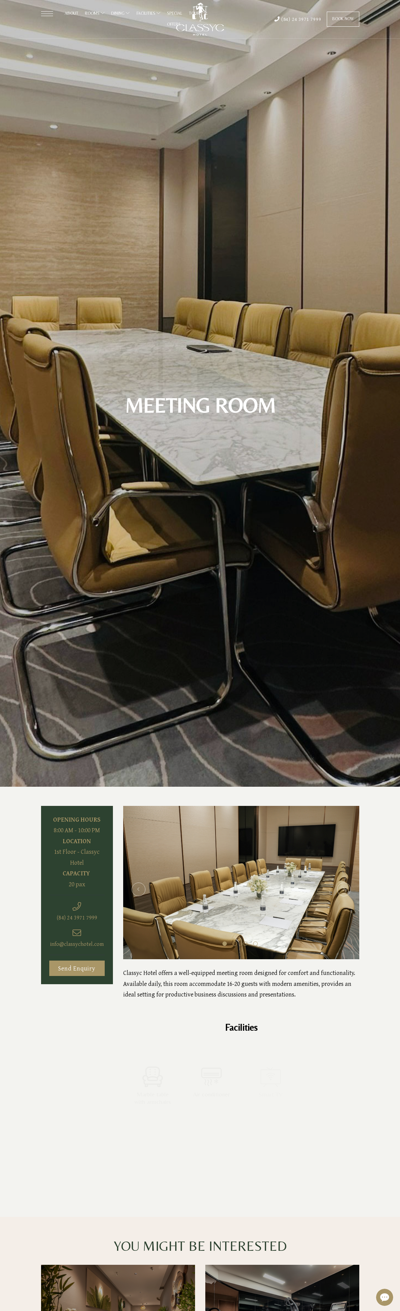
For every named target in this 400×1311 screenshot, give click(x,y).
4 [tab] (255, 943)
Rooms (95, 13)
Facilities (148, 13)
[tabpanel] (241, 883)
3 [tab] (245, 943)
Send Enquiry (76, 968)
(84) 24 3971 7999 (297, 19)
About (71, 13)
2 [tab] (235, 943)
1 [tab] (224, 943)
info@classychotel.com (77, 944)
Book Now (343, 18)
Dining (120, 13)
